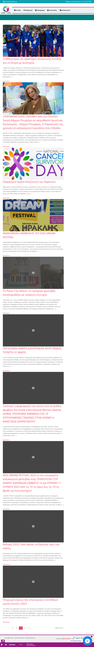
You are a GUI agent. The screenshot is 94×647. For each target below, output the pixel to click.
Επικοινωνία (65, 10)
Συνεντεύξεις (52, 10)
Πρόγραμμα (40, 10)
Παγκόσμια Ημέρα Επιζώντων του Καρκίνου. (29, 181)
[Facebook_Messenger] (87, 641)
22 (29, 628)
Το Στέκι (17, 10)
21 (25, 628)
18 (12, 628)
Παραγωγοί (28, 10)
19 (16, 628)
